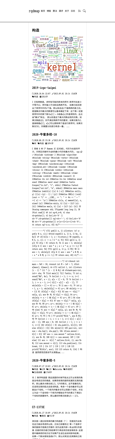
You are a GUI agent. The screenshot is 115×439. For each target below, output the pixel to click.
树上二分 (61, 40)
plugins (70, 47)
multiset (69, 53)
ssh (41, 50)
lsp (68, 59)
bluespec (53, 59)
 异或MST (68, 369)
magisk (60, 50)
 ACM (74, 93)
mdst (46, 54)
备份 (78, 55)
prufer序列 (74, 59)
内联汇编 (35, 65)
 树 (34, 143)
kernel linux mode (48, 51)
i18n (66, 59)
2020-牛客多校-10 (44, 134)
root (74, 57)
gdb (59, 52)
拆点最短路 (61, 75)
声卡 (55, 71)
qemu (38, 70)
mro (68, 63)
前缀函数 (35, 51)
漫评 (61, 11)
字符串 (56, 73)
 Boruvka (57, 369)
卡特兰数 (79, 68)
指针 (33, 54)
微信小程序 (56, 41)
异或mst (33, 46)
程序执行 (52, 78)
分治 (66, 45)
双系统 (70, 43)
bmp (61, 59)
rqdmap (34, 11)
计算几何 (80, 80)
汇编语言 (73, 77)
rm (60, 67)
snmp (73, 53)
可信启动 (79, 63)
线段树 (66, 80)
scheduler (41, 59)
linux (70, 50)
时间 (82, 43)
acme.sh (60, 56)
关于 (67, 11)
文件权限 (55, 75)
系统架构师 (80, 37)
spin (48, 48)
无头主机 (77, 41)
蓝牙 (47, 36)
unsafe (39, 58)
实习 (35, 57)
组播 (71, 78)
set (73, 61)
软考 (76, 80)
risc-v (39, 56)
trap (40, 53)
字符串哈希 (81, 53)
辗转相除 (38, 80)
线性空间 (80, 78)
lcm (49, 57)
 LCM (42, 369)
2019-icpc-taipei (44, 88)
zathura (78, 53)
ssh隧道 (76, 46)
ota (71, 63)
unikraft (77, 50)
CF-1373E (38, 407)
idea (67, 57)
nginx (45, 65)
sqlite (40, 66)
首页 (43, 11)
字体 (71, 74)
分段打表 (78, 60)
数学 (74, 72)
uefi (39, 67)
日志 (73, 11)
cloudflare (51, 53)
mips (45, 56)
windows (68, 71)
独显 (78, 39)
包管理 (45, 43)
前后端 (64, 42)
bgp (54, 57)
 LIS (48, 369)
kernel (62, 67)
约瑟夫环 (39, 78)
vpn (76, 70)
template (38, 48)
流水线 (55, 77)
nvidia (70, 57)
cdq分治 (60, 54)
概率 (82, 70)
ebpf (56, 53)
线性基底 (57, 78)
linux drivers (46, 50)
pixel (43, 54)
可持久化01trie (80, 44)
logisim (69, 55)
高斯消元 (82, 50)
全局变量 (36, 50)
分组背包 (35, 67)
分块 (35, 60)
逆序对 (72, 80)
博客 (49, 11)
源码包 (81, 77)
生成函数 (61, 38)
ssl (47, 67)
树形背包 (48, 77)
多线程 (80, 58)
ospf (45, 59)
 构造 (35, 96)
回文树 (58, 43)
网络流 (55, 81)
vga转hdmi (77, 67)
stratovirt (62, 45)
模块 (82, 47)
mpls (42, 62)
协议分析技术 (62, 73)
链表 (56, 56)
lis (62, 52)
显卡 (82, 67)
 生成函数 (37, 372)
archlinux (53, 55)
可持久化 (35, 62)
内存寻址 (79, 49)
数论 (82, 59)
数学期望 (50, 41)
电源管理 (75, 78)
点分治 (45, 79)
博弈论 (47, 74)
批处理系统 (37, 75)
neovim (54, 48)
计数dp (60, 80)
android (58, 59)
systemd (70, 45)
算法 (55, 11)
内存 (58, 45)
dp (64, 55)
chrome (64, 58)
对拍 (51, 42)
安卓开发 (39, 73)
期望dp (42, 75)
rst (61, 49)
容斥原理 (41, 42)
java (49, 59)
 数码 (43, 416)
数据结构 (80, 75)
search (63, 47)
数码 (33, 73)
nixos (70, 61)
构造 (68, 39)
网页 (60, 36)
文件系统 (44, 39)
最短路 (65, 77)
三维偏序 (51, 71)
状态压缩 (34, 77)
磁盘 (77, 77)
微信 (81, 61)
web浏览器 (60, 71)
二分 (79, 72)
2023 (57, 58)
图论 (35, 42)
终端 (33, 37)
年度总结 (75, 42)
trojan (75, 63)
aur (60, 58)
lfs (49, 61)
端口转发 (37, 37)
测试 (59, 77)
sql (75, 48)
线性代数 (51, 37)
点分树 (75, 38)
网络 (34, 79)
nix (47, 58)
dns (51, 57)
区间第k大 (80, 65)
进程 (50, 80)
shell (52, 45)
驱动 (57, 50)
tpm (76, 65)
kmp (66, 61)
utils (45, 46)
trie (76, 68)
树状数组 (35, 39)
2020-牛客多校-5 (43, 360)
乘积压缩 (75, 44)
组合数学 (43, 36)
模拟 (66, 75)
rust (40, 45)
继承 (64, 36)
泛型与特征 (41, 77)
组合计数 (75, 36)
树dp (81, 40)
